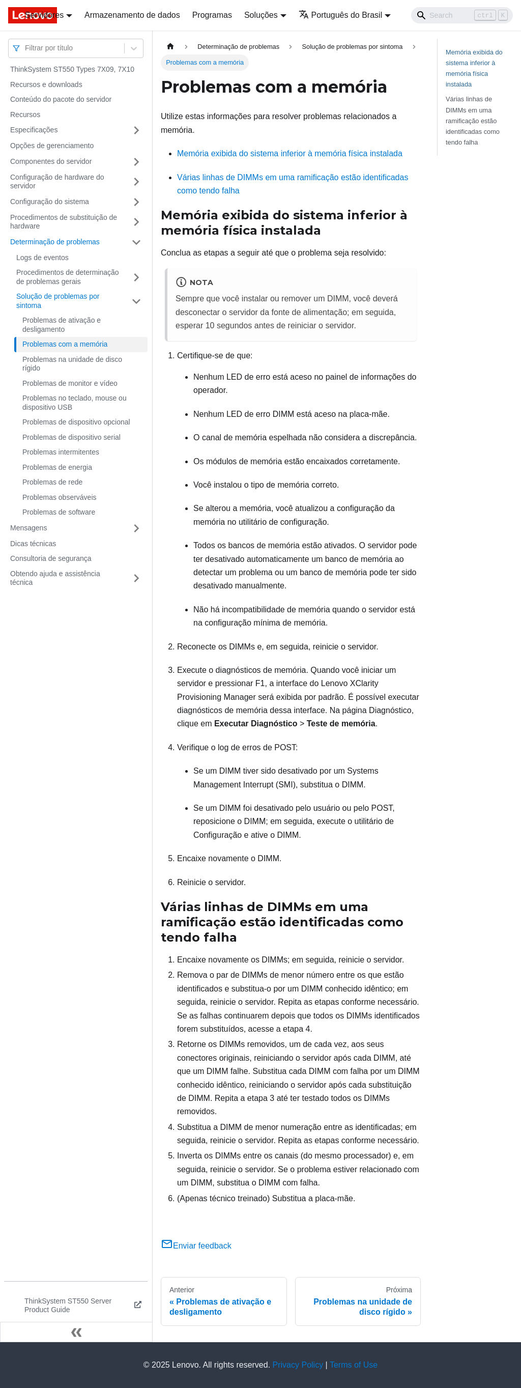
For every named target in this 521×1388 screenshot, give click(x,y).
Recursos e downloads (46, 84)
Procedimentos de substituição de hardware (63, 222)
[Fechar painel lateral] (76, 1332)
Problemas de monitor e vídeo (70, 383)
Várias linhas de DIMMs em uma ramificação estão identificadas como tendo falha (473, 120)
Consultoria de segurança (51, 558)
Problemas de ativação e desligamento (61, 324)
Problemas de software (58, 512)
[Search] (462, 15)
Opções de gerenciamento (52, 145)
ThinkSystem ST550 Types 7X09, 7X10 (72, 69)
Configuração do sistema (49, 201)
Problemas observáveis (59, 497)
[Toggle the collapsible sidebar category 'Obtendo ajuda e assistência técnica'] (136, 578)
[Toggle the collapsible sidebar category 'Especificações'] (136, 130)
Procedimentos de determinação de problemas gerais (67, 277)
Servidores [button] (44, 15)
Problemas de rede (52, 482)
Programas (212, 15)
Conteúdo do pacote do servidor (60, 99)
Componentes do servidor (51, 161)
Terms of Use (354, 1365)
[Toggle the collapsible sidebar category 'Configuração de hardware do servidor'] (136, 182)
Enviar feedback (196, 1245)
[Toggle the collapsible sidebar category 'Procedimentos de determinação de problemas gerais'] (136, 277)
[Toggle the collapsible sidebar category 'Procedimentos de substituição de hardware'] (136, 222)
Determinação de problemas (55, 242)
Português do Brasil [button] (341, 15)
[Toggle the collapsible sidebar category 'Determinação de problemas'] (136, 242)
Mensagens (28, 528)
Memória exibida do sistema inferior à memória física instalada (289, 153)
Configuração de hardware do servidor (57, 181)
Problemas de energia (57, 467)
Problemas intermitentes (60, 452)
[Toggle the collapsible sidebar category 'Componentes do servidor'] (136, 162)
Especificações (33, 130)
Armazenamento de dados (132, 15)
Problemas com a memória (64, 344)
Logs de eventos (42, 257)
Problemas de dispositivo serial (71, 437)
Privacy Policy (298, 1365)
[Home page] (170, 46)
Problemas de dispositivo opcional (76, 422)
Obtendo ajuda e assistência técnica (55, 578)
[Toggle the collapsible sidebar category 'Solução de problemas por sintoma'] (136, 301)
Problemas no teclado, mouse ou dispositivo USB (74, 402)
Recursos (25, 114)
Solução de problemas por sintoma (57, 300)
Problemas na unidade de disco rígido (72, 364)
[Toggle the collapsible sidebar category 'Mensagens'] (136, 528)
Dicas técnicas (33, 544)
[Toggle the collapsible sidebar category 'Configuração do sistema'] (136, 202)
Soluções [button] (261, 15)
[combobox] (26, 48)
